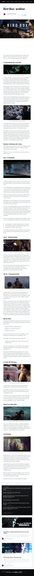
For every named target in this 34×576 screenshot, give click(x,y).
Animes (8, 1)
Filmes (16, 1)
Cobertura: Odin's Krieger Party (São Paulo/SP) (11, 492)
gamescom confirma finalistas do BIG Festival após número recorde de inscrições (16, 504)
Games (19, 1)
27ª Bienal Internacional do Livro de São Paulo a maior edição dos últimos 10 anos (16, 489)
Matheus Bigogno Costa (12, 13)
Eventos (4, 6)
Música (23, 1)
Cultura (12, 1)
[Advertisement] (17, 47)
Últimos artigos (4, 572)
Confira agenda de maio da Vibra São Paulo (11, 499)
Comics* (27, 1)
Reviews (31, 1)
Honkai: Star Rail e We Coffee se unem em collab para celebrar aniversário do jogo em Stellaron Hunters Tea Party (17, 508)
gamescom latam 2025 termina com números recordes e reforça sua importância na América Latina (15, 496)
